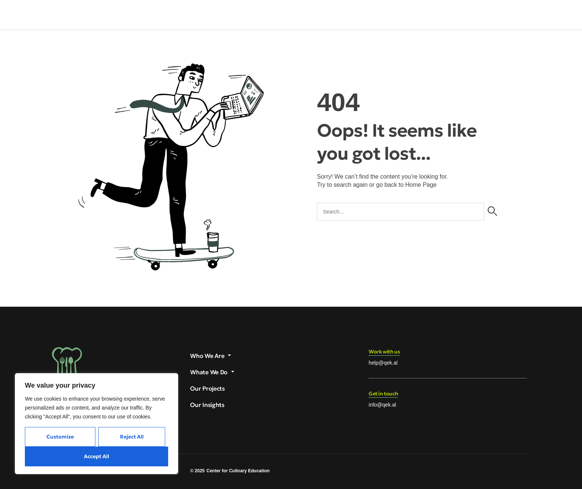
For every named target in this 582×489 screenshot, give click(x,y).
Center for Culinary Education (237, 470)
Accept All (96, 456)
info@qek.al (382, 405)
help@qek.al (383, 363)
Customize (60, 436)
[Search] (492, 212)
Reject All (132, 436)
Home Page (421, 185)
